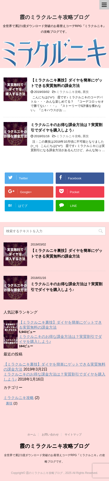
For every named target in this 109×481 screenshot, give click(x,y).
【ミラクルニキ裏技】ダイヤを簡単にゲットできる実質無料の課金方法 (66, 83)
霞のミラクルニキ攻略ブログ (54, 17)
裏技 (86, 92)
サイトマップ (73, 434)
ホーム (31, 434)
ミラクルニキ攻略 (68, 92)
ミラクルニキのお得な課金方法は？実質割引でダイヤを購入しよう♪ (66, 127)
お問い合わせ (50, 434)
